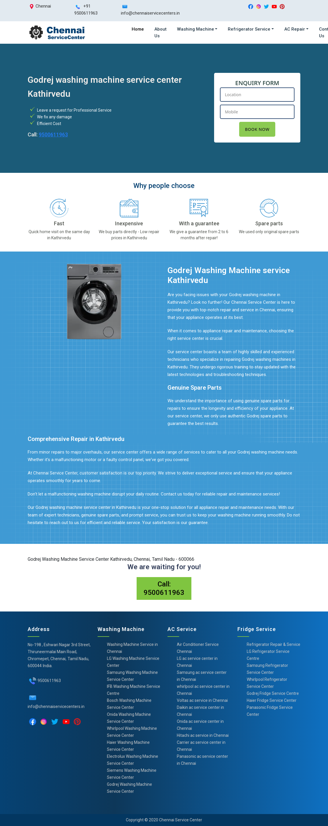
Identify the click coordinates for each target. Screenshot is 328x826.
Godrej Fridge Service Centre (273, 693)
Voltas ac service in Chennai (202, 700)
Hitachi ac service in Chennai (203, 735)
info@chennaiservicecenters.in (56, 706)
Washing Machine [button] (195, 29)
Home (138, 29)
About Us (160, 32)
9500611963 (53, 134)
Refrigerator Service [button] (249, 29)
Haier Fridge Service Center (272, 700)
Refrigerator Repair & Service (273, 644)
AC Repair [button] (294, 29)
